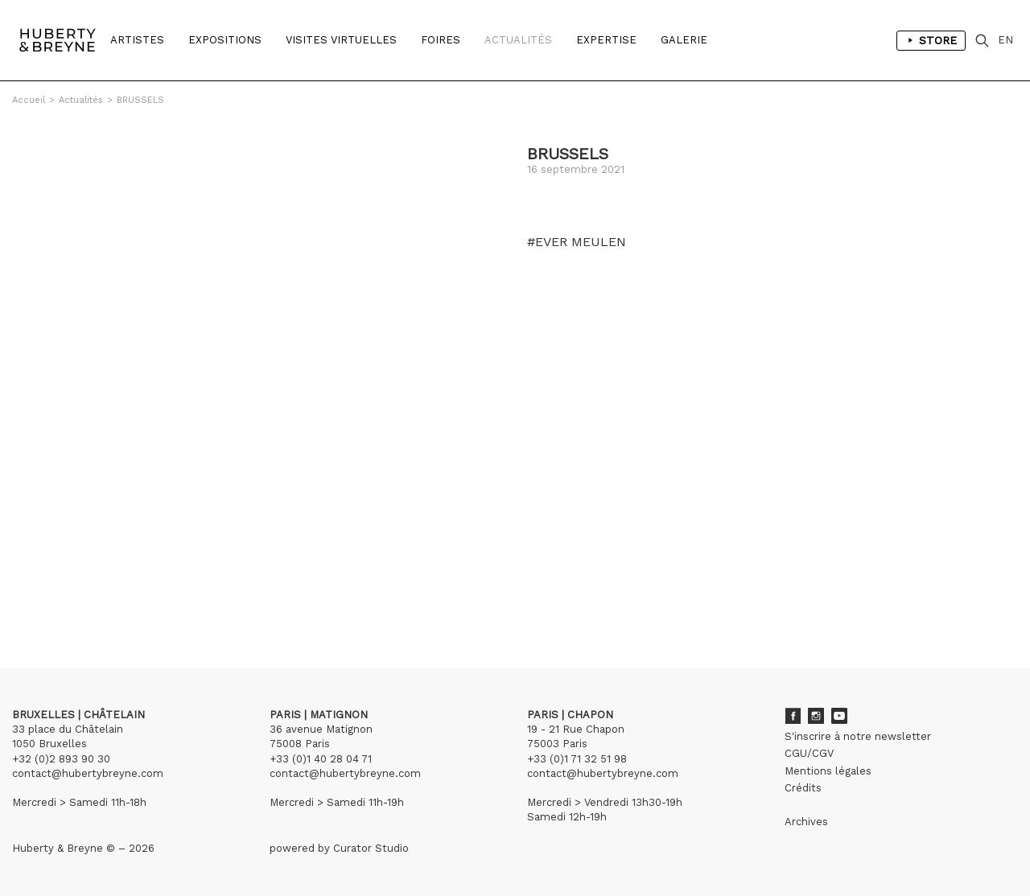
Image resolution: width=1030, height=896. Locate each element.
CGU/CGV (809, 753)
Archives (806, 822)
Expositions (225, 40)
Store (931, 40)
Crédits (803, 788)
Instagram (816, 716)
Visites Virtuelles (341, 40)
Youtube (839, 716)
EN (1005, 40)
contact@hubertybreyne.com (87, 773)
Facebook (793, 716)
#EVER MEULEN (576, 242)
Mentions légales (828, 771)
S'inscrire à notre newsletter (858, 736)
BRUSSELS (140, 100)
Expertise (606, 40)
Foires (440, 40)
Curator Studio (371, 848)
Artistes (137, 40)
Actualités (518, 40)
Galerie (684, 40)
